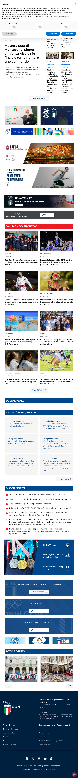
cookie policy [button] (61, 10)
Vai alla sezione (38, 592)
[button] (75, 3)
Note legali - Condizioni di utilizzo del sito (38, 770)
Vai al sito (39, 611)
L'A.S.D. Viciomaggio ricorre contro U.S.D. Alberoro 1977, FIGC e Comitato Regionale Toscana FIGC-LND (56, 444)
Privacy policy (43, 766)
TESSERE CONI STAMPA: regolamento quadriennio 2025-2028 (37, 495)
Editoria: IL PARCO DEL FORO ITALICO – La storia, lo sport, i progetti (40, 508)
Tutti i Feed (39, 390)
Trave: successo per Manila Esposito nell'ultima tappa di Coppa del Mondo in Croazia (52, 39)
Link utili (42, 737)
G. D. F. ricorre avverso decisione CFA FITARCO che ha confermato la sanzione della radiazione (56, 426)
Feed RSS (7, 741)
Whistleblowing (9, 745)
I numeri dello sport (11, 729)
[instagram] (39, 759)
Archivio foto (44, 733)
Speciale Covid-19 (46, 745)
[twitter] (33, 757)
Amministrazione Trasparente (51, 741)
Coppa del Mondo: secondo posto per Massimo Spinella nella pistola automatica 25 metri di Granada (67, 38)
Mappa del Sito (30, 766)
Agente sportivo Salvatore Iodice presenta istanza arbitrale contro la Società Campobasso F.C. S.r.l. (21, 463)
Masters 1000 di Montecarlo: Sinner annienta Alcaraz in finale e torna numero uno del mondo (22, 53)
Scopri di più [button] (9, 33)
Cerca (5, 737)
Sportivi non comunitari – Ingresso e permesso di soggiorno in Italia (40, 499)
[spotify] (51, 759)
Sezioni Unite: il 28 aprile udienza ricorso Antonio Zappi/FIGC (21, 442)
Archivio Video (9, 733)
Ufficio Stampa (9, 725)
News (41, 729)
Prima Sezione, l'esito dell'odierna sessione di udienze (21, 425)
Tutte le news (39, 98)
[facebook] (27, 759)
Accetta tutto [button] (68, 33)
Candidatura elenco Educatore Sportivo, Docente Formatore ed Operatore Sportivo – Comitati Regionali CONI (38, 514)
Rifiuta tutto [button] (53, 33)
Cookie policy (55, 766)
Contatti (19, 766)
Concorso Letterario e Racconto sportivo (55, 725)
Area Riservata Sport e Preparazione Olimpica (30, 504)
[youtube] (45, 759)
